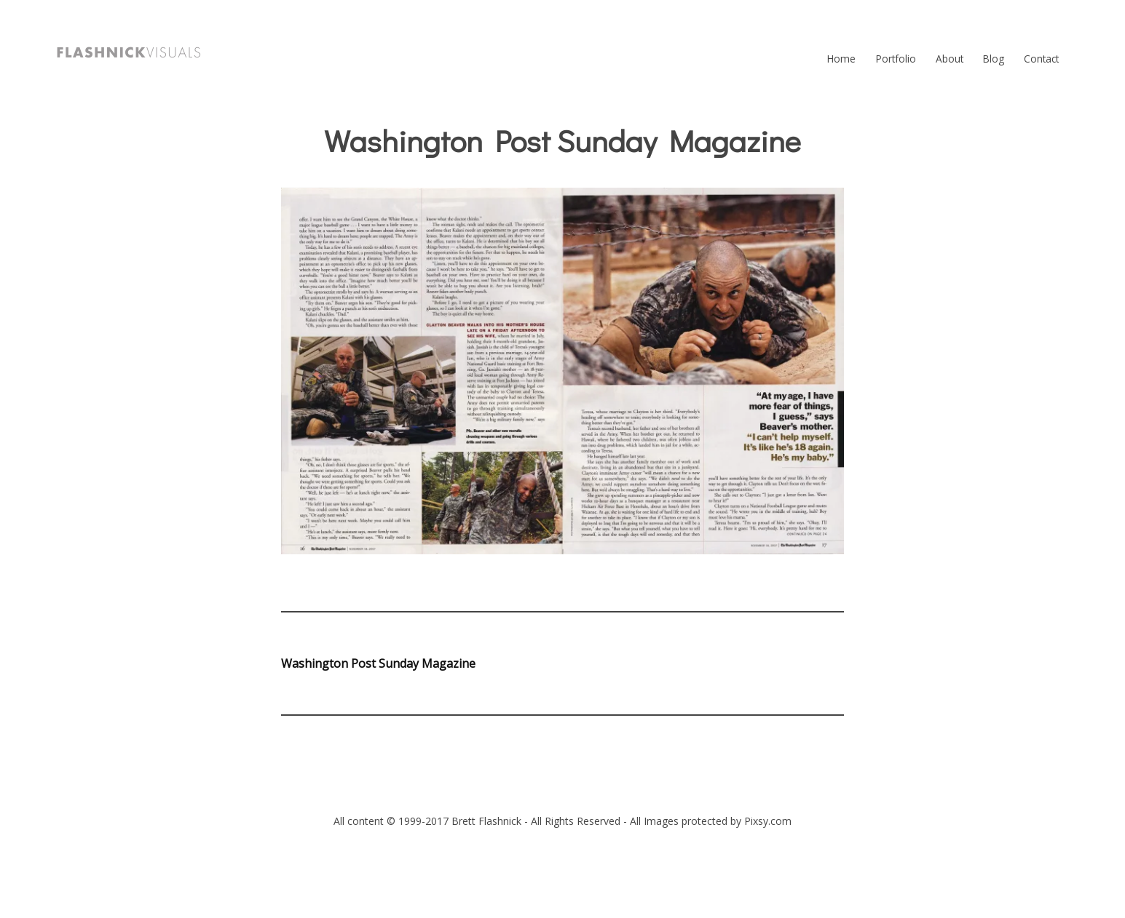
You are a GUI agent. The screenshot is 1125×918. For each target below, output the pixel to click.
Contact (1041, 58)
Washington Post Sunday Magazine (378, 663)
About (949, 58)
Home (841, 58)
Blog (993, 58)
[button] (129, 52)
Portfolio (896, 58)
